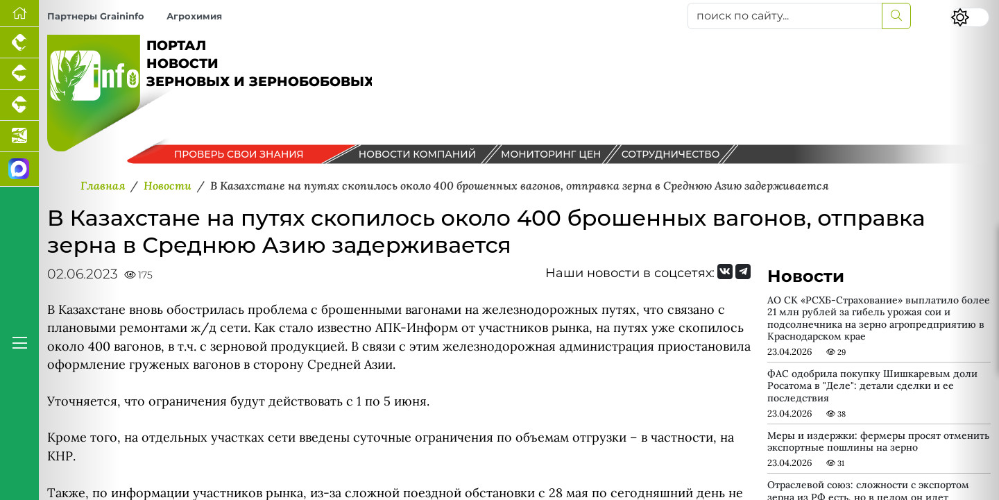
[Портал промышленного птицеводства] (19, 42)
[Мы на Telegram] (743, 271)
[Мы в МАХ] (19, 169)
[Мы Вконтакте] (725, 271)
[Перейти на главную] (19, 13)
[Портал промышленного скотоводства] (19, 105)
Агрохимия (194, 16)
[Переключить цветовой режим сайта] (969, 17)
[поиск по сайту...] (785, 16)
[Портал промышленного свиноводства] (19, 74)
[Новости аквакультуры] (19, 136)
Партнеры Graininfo (95, 16)
